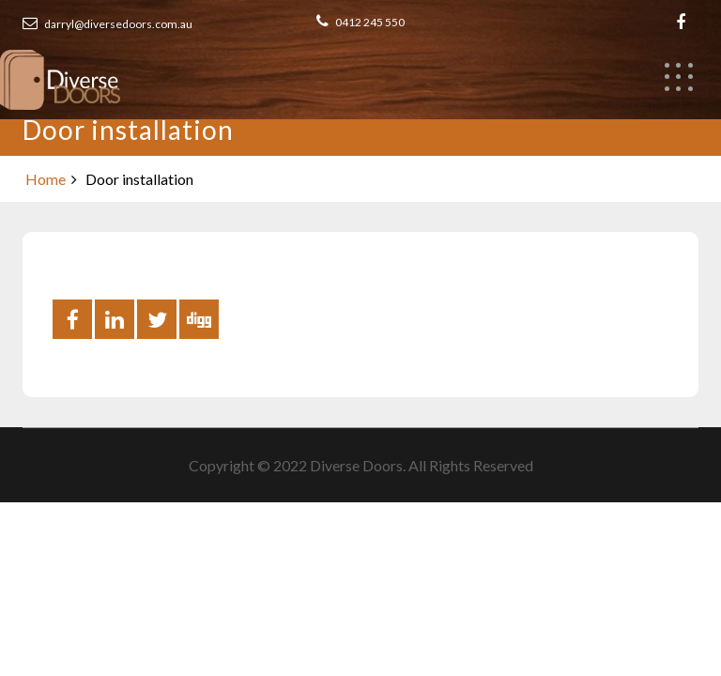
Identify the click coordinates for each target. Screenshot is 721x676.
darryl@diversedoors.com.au (107, 24)
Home (45, 179)
